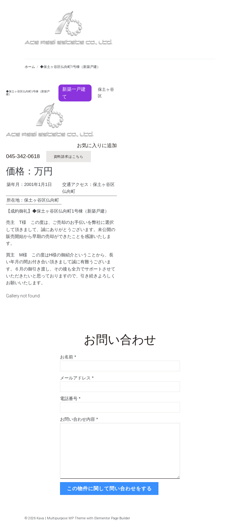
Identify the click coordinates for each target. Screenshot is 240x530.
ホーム (30, 67)
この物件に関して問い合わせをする (108, 487)
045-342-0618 (22, 156)
